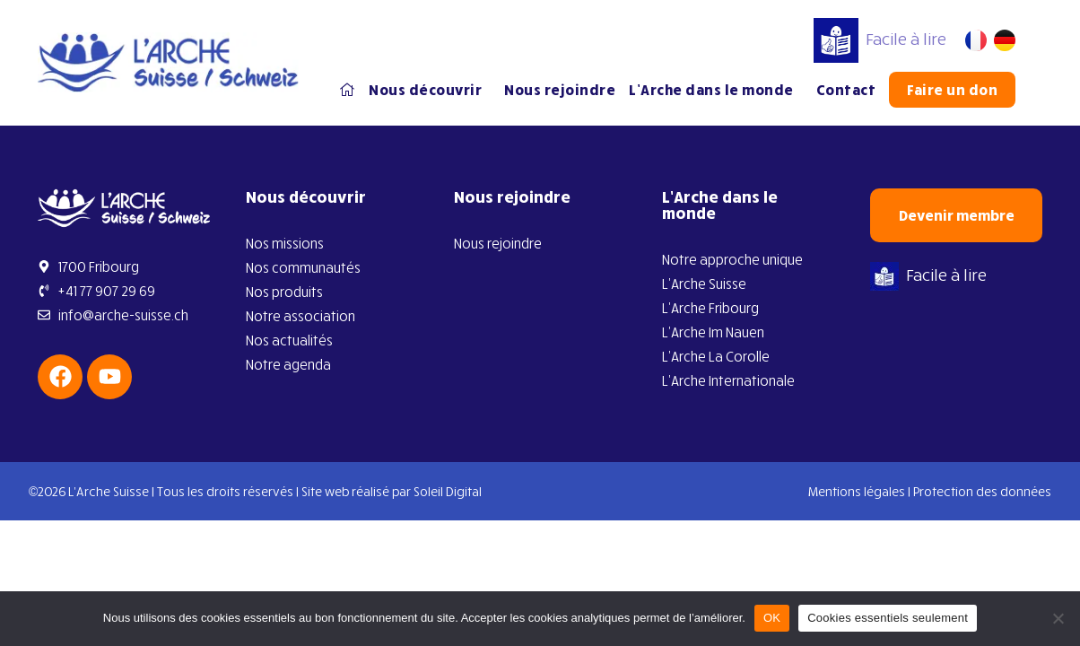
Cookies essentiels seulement (887, 617)
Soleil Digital (448, 491)
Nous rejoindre (559, 90)
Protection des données (982, 491)
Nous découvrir (430, 90)
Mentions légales (856, 491)
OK (771, 617)
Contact (846, 90)
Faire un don (952, 90)
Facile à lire (880, 38)
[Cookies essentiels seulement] (1058, 618)
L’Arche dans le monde (716, 90)
